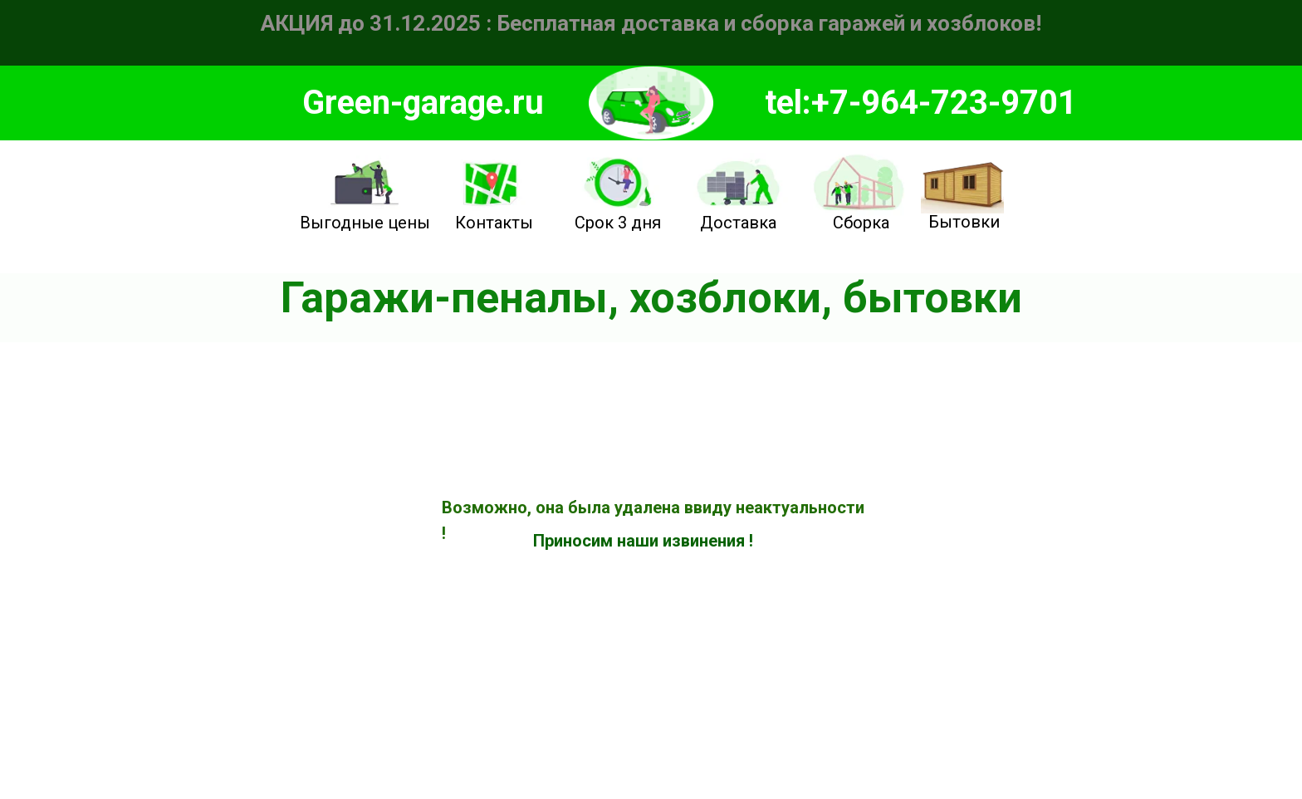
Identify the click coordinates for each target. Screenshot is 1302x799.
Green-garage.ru (423, 102)
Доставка (738, 223)
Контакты (494, 223)
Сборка (861, 223)
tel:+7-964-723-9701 (921, 102)
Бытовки (964, 222)
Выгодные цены (365, 223)
